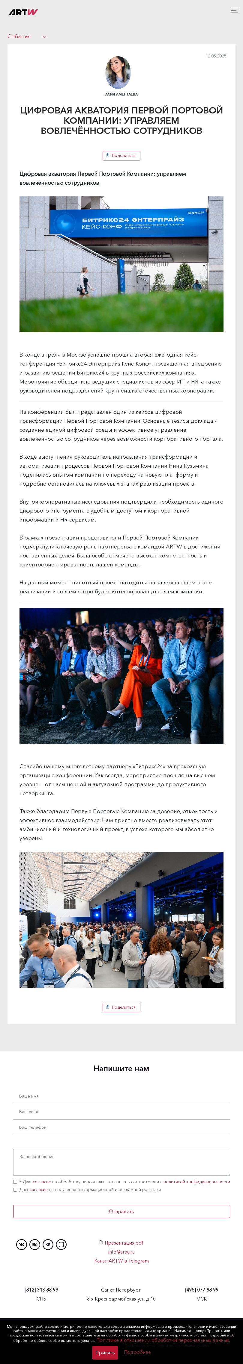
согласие (42, 1181)
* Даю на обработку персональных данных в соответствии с (121, 1181)
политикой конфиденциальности (197, 1181)
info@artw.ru (121, 1252)
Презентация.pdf (121, 1243)
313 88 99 (41, 1289)
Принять (105, 1353)
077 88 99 (201, 1289)
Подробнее (137, 1352)
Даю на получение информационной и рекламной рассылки (87, 1189)
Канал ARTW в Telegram (121, 1261)
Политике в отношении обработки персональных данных (162, 1340)
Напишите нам (121, 1068)
